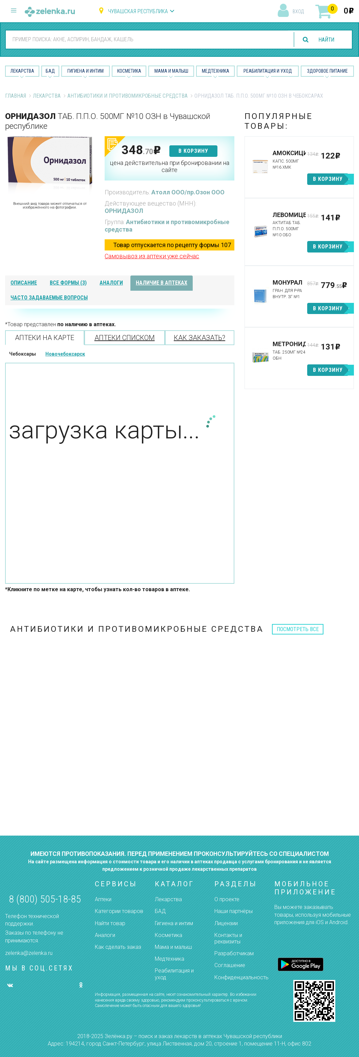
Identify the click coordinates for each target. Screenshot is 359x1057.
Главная (15, 96)
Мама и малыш (171, 71)
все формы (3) (68, 283)
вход (298, 11)
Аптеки (103, 899)
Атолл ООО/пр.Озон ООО (188, 192)
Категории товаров (119, 911)
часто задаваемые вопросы (49, 297)
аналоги (111, 283)
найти (326, 40)
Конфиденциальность (241, 977)
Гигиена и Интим (85, 71)
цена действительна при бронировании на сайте (169, 166)
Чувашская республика (138, 11)
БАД (50, 71)
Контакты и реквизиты (228, 938)
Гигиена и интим (174, 923)
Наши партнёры (233, 911)
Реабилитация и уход (268, 71)
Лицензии (226, 923)
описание (23, 283)
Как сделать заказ (118, 947)
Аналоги (105, 935)
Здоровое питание (327, 71)
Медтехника (215, 71)
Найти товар (110, 923)
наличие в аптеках (161, 283)
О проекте (226, 899)
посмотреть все (298, 629)
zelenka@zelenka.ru (28, 953)
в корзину (193, 151)
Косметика (129, 71)
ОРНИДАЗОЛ (124, 210)
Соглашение (229, 965)
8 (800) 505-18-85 (45, 899)
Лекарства (22, 71)
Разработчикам (234, 953)
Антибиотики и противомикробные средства (127, 96)
